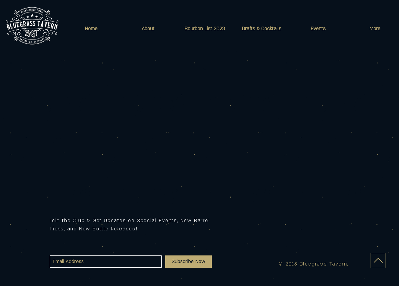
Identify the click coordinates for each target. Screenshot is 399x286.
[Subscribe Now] (188, 261)
